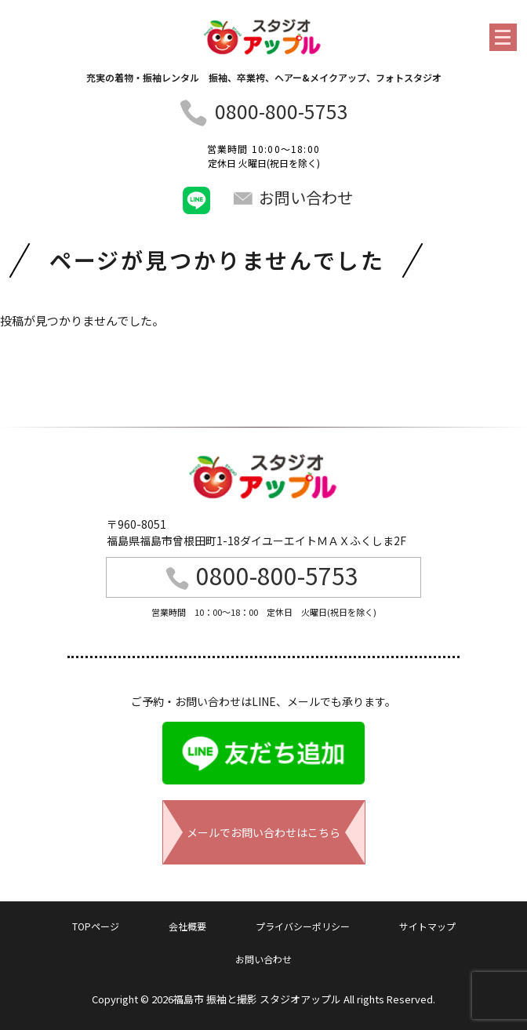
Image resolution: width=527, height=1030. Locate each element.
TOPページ (95, 926)
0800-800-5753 (281, 110)
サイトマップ (427, 926)
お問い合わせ (293, 197)
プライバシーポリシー (303, 926)
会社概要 (187, 926)
